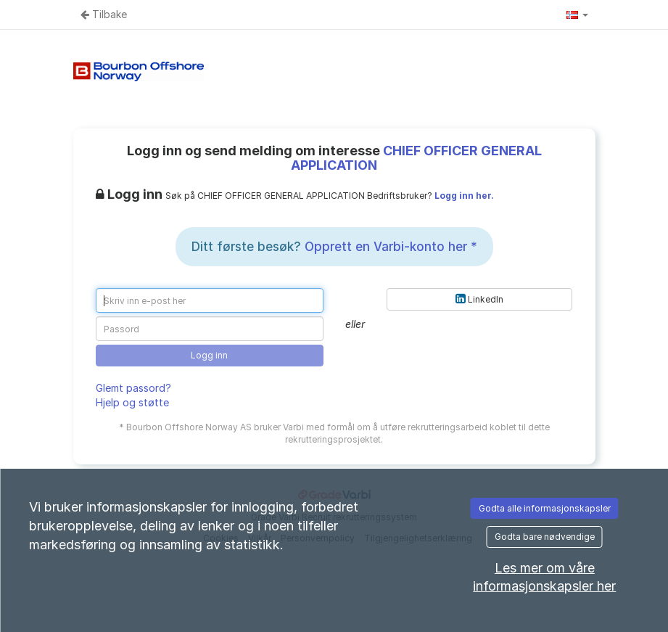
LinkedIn (479, 298)
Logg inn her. (464, 195)
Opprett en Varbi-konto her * (391, 246)
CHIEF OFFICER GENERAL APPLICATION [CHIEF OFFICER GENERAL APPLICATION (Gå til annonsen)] (416, 158)
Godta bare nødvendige (545, 536)
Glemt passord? (133, 388)
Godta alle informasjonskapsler (545, 508)
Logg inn (209, 355)
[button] (577, 14)
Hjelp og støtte (132, 402)
